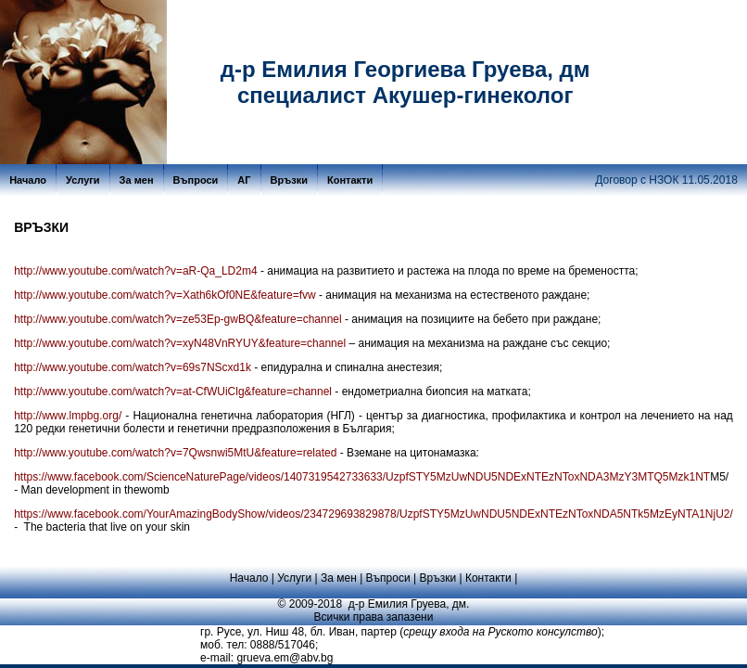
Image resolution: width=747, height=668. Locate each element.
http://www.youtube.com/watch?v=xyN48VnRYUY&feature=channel (180, 343)
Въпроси (196, 180)
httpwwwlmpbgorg (67, 415)
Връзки (289, 180)
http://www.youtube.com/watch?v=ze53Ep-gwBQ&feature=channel (178, 319)
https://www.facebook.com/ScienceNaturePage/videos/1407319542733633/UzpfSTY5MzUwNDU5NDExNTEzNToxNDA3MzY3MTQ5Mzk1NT (362, 476)
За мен (137, 180)
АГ (243, 180)
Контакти (350, 180)
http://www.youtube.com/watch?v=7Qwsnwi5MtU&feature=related (175, 452)
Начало (27, 180)
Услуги (83, 180)
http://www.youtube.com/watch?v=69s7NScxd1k (132, 367)
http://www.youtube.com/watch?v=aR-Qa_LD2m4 (135, 270)
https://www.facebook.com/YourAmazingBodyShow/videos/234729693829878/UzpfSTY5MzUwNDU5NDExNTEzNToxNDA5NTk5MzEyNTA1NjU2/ (373, 513)
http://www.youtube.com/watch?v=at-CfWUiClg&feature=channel (173, 391)
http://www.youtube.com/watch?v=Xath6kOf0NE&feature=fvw (165, 295)
